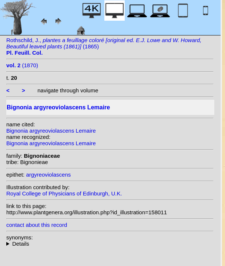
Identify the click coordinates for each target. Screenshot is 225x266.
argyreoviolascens (48, 174)
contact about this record (36, 225)
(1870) (22, 65)
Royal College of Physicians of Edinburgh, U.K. (64, 193)
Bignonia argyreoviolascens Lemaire (51, 130)
